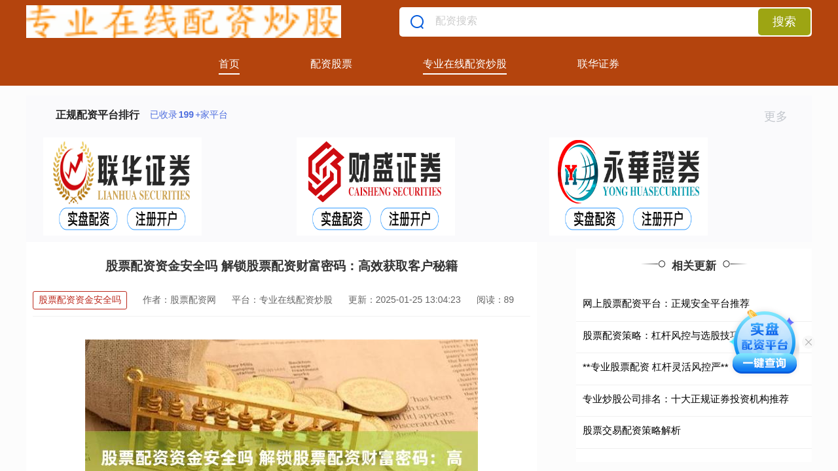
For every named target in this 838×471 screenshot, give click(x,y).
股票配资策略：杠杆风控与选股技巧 (661, 335)
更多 (781, 116)
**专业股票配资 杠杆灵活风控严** (656, 366)
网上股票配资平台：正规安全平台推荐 (666, 303)
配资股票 (331, 63)
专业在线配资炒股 (465, 63)
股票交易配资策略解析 (632, 430)
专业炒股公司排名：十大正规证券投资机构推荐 (686, 398)
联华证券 (598, 63)
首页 (229, 63)
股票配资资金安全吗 (80, 299)
